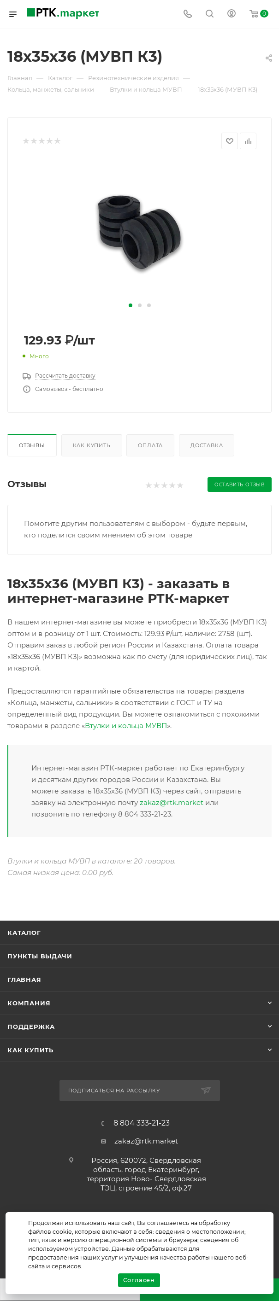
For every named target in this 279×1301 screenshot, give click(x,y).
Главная (24, 979)
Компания (28, 1003)
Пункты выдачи (39, 956)
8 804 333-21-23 (141, 1123)
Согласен (139, 1279)
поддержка (31, 1026)
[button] (130, 305)
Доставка (206, 445)
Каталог (24, 932)
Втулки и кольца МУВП (126, 725)
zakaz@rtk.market (171, 802)
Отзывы (32, 445)
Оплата (150, 445)
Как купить (92, 445)
